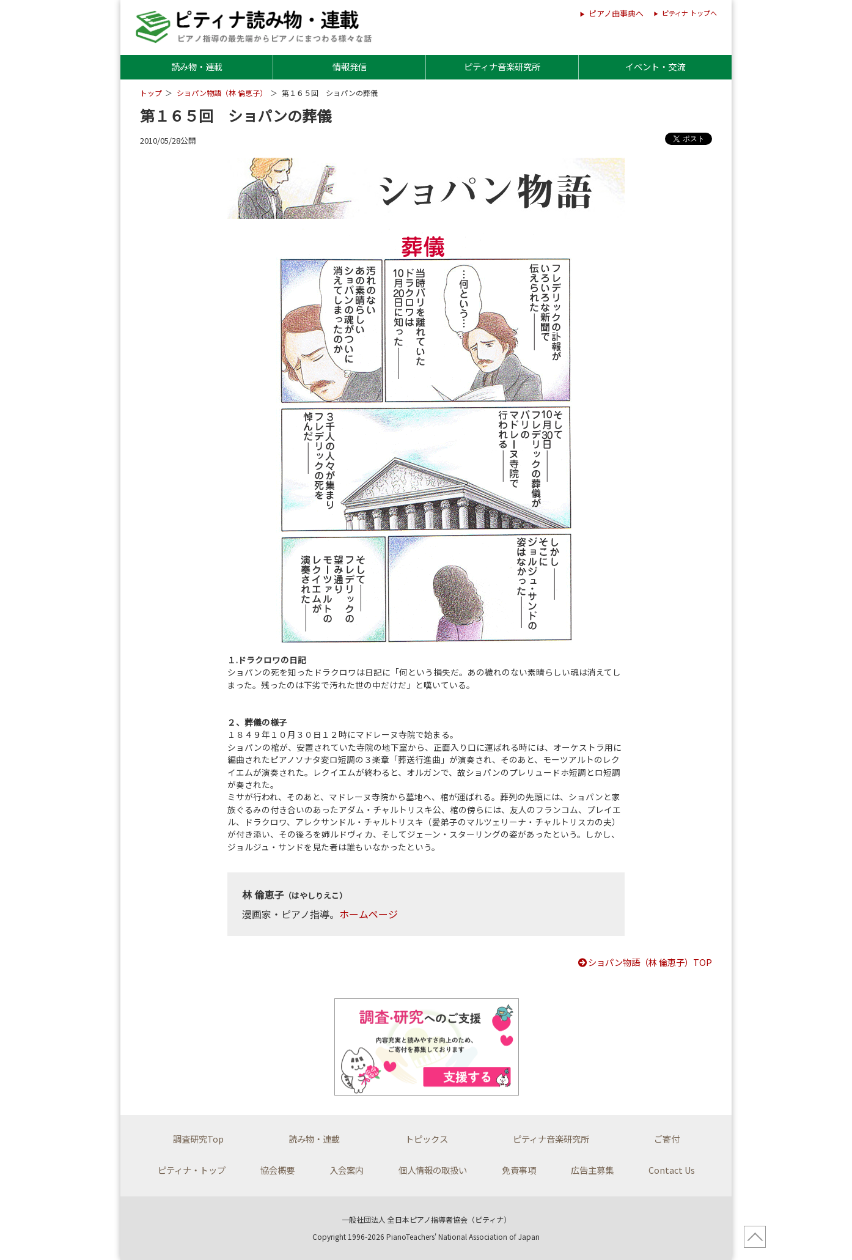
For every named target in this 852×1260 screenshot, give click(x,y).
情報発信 (349, 66)
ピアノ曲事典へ (616, 13)
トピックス (426, 1138)
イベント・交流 (655, 66)
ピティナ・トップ (192, 1169)
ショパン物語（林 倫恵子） (222, 92)
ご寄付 (667, 1138)
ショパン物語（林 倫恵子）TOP (644, 962)
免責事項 (519, 1169)
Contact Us (671, 1169)
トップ (151, 92)
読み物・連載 (196, 66)
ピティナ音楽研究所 (502, 66)
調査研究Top (198, 1138)
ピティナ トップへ (689, 13)
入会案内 (346, 1169)
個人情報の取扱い (432, 1169)
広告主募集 (592, 1169)
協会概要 (277, 1169)
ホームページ (368, 914)
